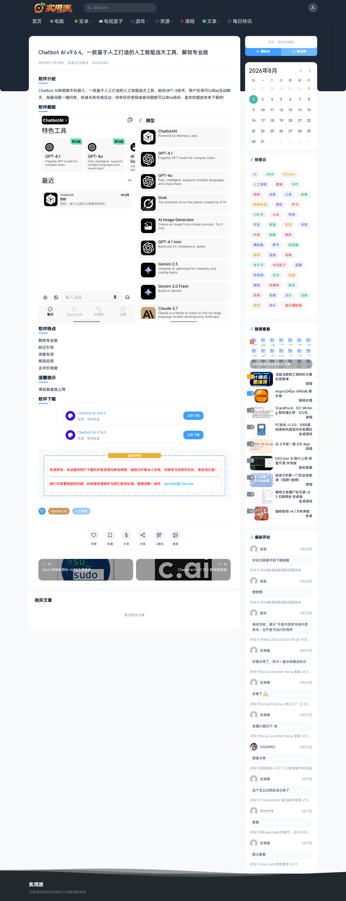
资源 (162, 21)
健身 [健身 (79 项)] (279, 184)
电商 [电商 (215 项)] (288, 255)
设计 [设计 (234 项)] (288, 295)
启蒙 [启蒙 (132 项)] (304, 194)
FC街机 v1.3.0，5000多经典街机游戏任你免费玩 (293, 427)
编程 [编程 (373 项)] (256, 285)
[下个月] (309, 70)
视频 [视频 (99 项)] (272, 295)
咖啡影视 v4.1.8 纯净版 (292, 511)
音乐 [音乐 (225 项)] (272, 305)
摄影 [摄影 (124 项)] (288, 234)
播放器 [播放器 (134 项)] (258, 244)
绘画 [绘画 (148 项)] (291, 275)
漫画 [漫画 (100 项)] (272, 255)
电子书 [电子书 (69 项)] (258, 265)
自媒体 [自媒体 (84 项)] (274, 285)
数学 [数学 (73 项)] (275, 244)
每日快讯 (239, 21)
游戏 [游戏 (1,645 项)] (256, 255)
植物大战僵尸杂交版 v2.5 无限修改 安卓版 (293, 494)
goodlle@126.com (178, 483)
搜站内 (263, 51)
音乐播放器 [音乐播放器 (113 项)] (293, 305)
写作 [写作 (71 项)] (295, 184)
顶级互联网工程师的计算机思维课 (293, 376)
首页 (37, 21)
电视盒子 (111, 21)
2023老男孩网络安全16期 (271, 364)
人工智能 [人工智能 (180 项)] (260, 184)
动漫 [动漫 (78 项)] (272, 194)
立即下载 (193, 415)
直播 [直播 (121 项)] (298, 265)
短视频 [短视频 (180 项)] (258, 275)
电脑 (56, 21)
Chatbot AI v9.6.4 (91, 413)
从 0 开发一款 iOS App (292, 444)
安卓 (81, 21)
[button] (313, 7)
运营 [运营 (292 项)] (304, 295)
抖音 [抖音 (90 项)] (256, 234)
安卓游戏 (305, 434)
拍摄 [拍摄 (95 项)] (272, 234)
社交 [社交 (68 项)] (275, 275)
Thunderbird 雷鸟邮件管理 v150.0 (286, 800)
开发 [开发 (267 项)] (256, 224)
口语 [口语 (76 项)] (288, 194)
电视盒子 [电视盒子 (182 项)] (279, 265)
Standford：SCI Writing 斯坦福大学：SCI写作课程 (293, 410)
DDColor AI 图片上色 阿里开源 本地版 (293, 460)
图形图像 (305, 467)
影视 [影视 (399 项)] (288, 224)
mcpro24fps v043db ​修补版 (293, 393)
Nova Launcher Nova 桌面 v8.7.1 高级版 (290, 671)
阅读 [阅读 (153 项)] (256, 305)
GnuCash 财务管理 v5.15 (279, 864)
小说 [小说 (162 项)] (275, 214)
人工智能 (81, 511)
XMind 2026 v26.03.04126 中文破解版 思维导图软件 (299, 639)
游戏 (138, 21)
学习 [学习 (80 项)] (295, 204)
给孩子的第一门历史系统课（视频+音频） (293, 477)
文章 (209, 21)
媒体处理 (305, 400)
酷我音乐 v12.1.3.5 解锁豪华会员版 (286, 768)
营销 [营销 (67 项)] (256, 295)
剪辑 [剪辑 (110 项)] (256, 194)
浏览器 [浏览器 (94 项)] (293, 244)
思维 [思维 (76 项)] (304, 224)
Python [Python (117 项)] (289, 174)
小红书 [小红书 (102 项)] (258, 214)
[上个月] (300, 70)
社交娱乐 (82, 62)
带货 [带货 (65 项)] (291, 214)
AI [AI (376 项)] (255, 174)
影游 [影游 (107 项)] (272, 224)
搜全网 (299, 51)
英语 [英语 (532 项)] (291, 285)
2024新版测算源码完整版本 (280, 570)
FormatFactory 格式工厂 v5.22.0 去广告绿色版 (295, 704)
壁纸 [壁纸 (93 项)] (279, 204)
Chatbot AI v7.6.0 (91, 432)
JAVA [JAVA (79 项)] (270, 174)
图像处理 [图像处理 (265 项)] (260, 204)
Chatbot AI (59, 511)
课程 (187, 21)
